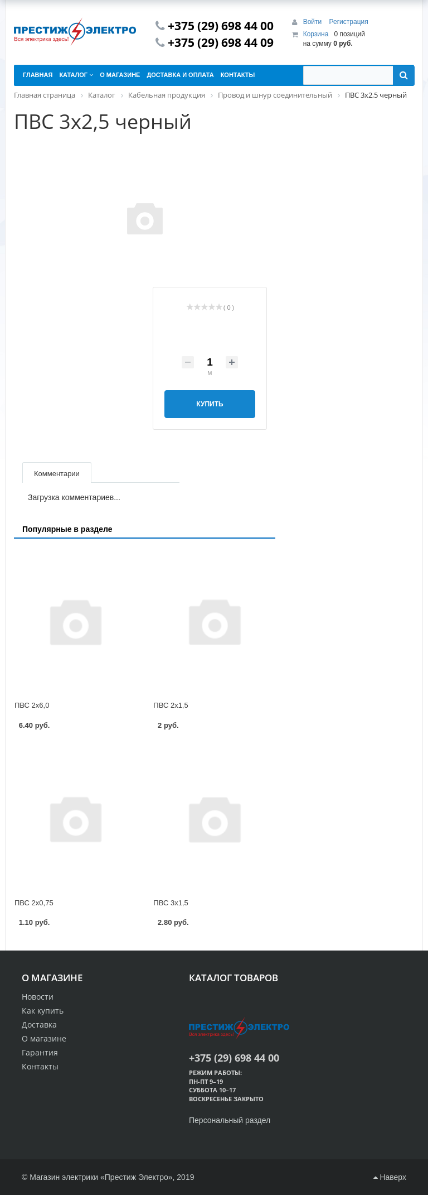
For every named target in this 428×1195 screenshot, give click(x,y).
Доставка (39, 1024)
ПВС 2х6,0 (31, 705)
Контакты (40, 1066)
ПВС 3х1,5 (170, 903)
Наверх (389, 1177)
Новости (38, 996)
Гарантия (40, 1052)
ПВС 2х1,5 (170, 705)
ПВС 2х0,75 (34, 903)
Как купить (43, 1010)
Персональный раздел (229, 1120)
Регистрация (348, 22)
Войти (313, 22)
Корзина (316, 34)
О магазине (44, 1038)
